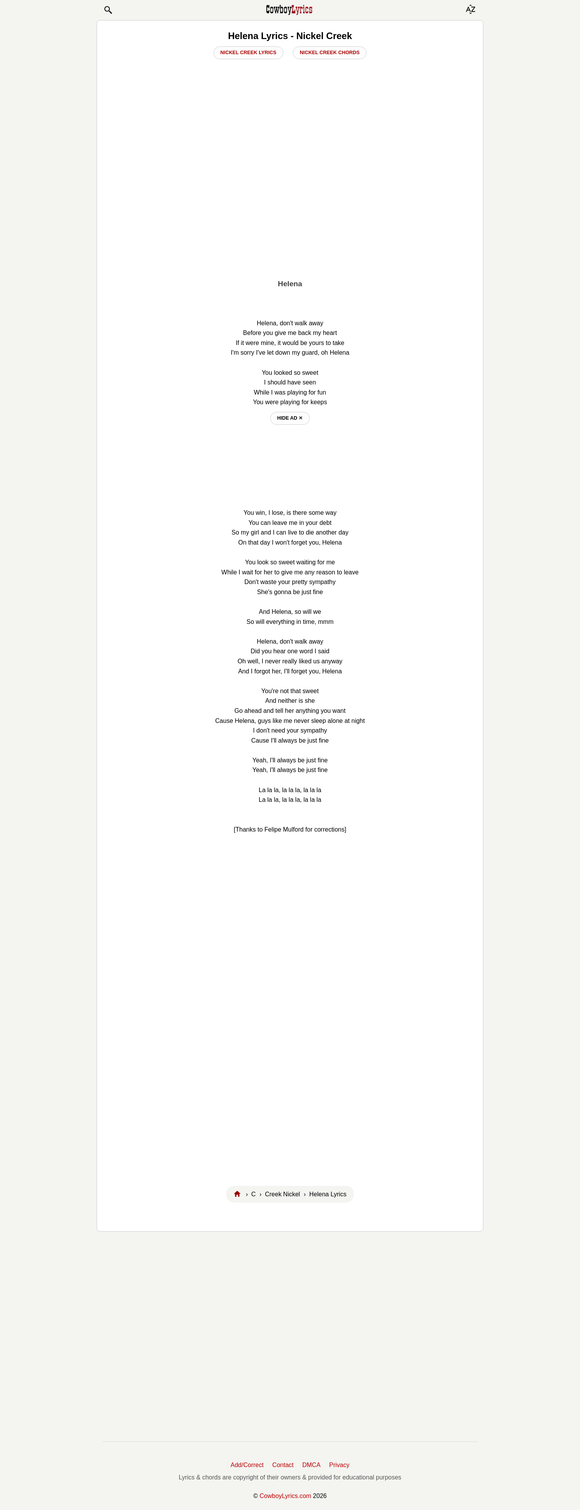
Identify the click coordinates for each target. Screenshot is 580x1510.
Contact (282, 1465)
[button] (108, 10)
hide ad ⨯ (290, 418)
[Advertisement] (290, 219)
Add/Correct (246, 1465)
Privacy (339, 1465)
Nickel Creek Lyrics (248, 52)
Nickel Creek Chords (330, 52)
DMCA (311, 1465)
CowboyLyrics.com (285, 1496)
